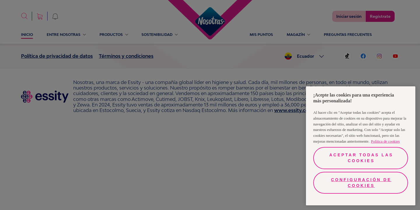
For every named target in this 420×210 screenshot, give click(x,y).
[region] (360, 145)
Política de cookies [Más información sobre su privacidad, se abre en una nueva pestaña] (385, 141)
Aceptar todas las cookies (361, 158)
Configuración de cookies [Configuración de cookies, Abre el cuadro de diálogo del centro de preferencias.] (361, 182)
